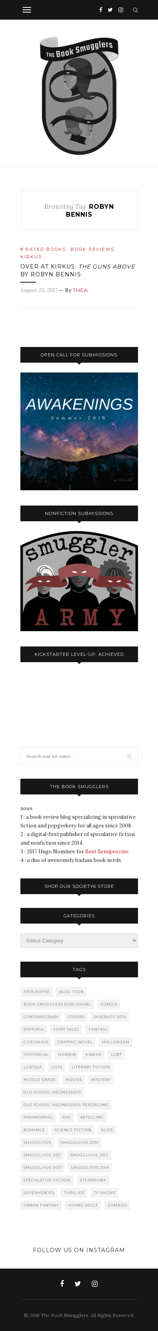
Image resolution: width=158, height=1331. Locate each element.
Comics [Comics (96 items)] (109, 1004)
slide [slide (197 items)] (107, 1130)
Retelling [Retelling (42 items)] (92, 1117)
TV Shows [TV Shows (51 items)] (105, 1192)
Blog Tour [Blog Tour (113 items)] (71, 992)
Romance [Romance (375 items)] (34, 1130)
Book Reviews (92, 249)
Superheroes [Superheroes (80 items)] (39, 1192)
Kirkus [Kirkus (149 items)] (93, 1054)
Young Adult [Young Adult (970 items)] (83, 1205)
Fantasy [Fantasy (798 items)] (98, 1029)
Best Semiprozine (107, 851)
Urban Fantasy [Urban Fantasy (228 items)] (41, 1205)
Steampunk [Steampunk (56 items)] (93, 1180)
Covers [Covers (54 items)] (76, 1017)
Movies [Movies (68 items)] (73, 1079)
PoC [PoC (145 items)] (66, 1117)
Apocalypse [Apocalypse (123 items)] (37, 992)
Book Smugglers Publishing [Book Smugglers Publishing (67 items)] (57, 1004)
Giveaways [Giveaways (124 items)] (36, 1042)
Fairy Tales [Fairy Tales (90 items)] (66, 1029)
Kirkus (31, 256)
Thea (80, 290)
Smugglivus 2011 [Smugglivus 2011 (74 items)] (42, 1155)
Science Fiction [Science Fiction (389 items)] (73, 1130)
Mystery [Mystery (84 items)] (100, 1079)
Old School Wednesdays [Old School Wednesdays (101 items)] (52, 1092)
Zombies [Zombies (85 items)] (117, 1205)
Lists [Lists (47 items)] (56, 1067)
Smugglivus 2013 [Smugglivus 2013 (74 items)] (43, 1167)
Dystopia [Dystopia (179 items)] (34, 1029)
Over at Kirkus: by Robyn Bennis (77, 270)
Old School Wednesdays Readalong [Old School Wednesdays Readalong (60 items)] (66, 1105)
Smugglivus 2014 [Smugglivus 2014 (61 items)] (90, 1167)
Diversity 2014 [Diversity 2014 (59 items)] (110, 1017)
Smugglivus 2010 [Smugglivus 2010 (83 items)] (80, 1142)
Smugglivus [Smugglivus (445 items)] (37, 1142)
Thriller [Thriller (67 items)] (74, 1192)
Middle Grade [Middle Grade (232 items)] (40, 1079)
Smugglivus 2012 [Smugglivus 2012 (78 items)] (89, 1155)
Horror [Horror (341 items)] (67, 1054)
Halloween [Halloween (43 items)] (115, 1042)
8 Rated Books (43, 249)
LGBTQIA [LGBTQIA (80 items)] (33, 1067)
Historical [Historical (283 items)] (36, 1054)
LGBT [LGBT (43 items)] (116, 1054)
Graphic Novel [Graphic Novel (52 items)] (75, 1042)
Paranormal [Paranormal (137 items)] (38, 1117)
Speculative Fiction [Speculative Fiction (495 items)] (47, 1180)
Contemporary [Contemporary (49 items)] (41, 1017)
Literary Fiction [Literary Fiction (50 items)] (91, 1067)
